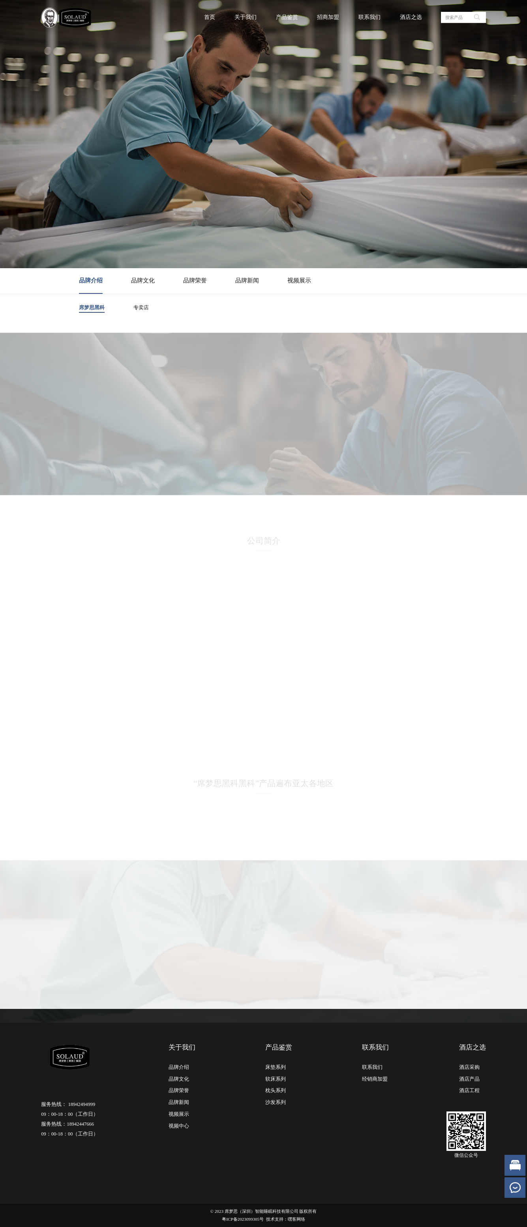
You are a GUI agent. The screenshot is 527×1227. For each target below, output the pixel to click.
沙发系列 (275, 1102)
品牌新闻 (247, 280)
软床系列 (275, 1079)
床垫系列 (275, 1067)
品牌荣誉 (195, 280)
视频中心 (179, 1126)
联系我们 (369, 17)
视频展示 (299, 280)
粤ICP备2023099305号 (243, 1219)
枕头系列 (275, 1090)
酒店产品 (469, 1079)
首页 (209, 17)
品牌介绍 (91, 280)
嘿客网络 (296, 1219)
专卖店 (141, 307)
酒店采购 (469, 1067)
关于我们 (245, 17)
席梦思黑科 (92, 307)
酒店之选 (411, 17)
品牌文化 (143, 280)
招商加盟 (328, 17)
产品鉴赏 (287, 17)
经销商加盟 (375, 1079)
